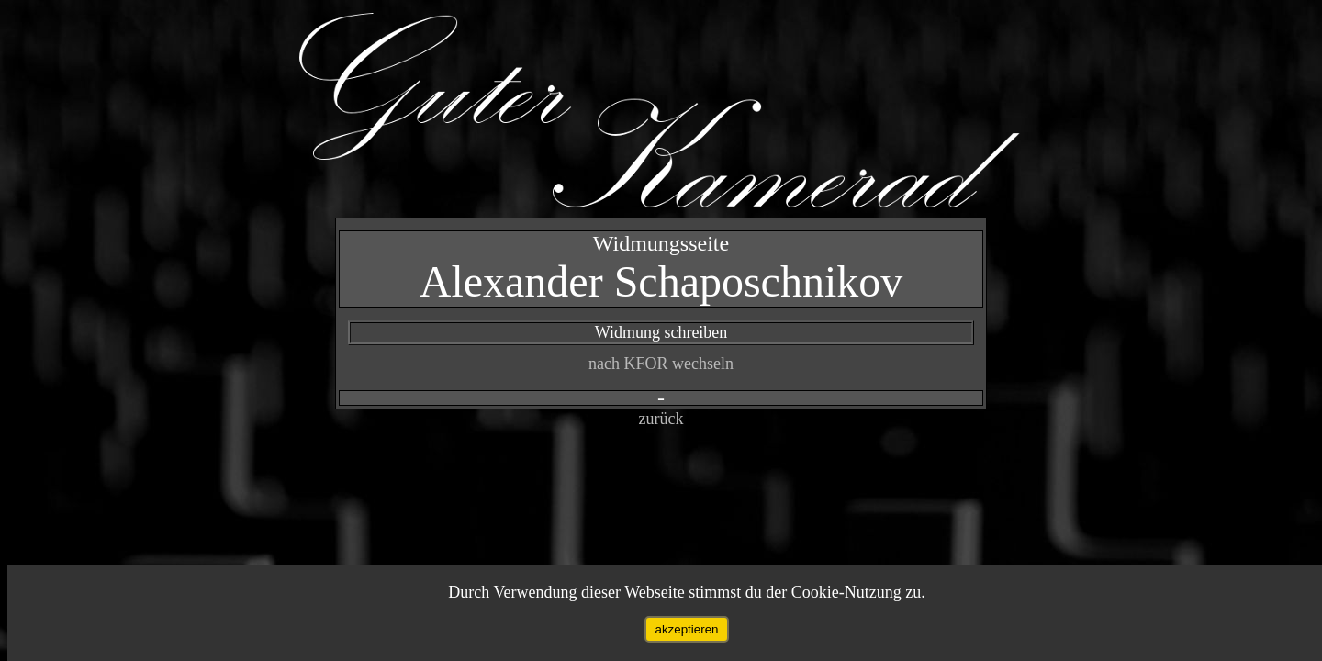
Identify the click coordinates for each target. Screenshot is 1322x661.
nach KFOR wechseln (661, 363)
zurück (661, 418)
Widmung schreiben (661, 332)
